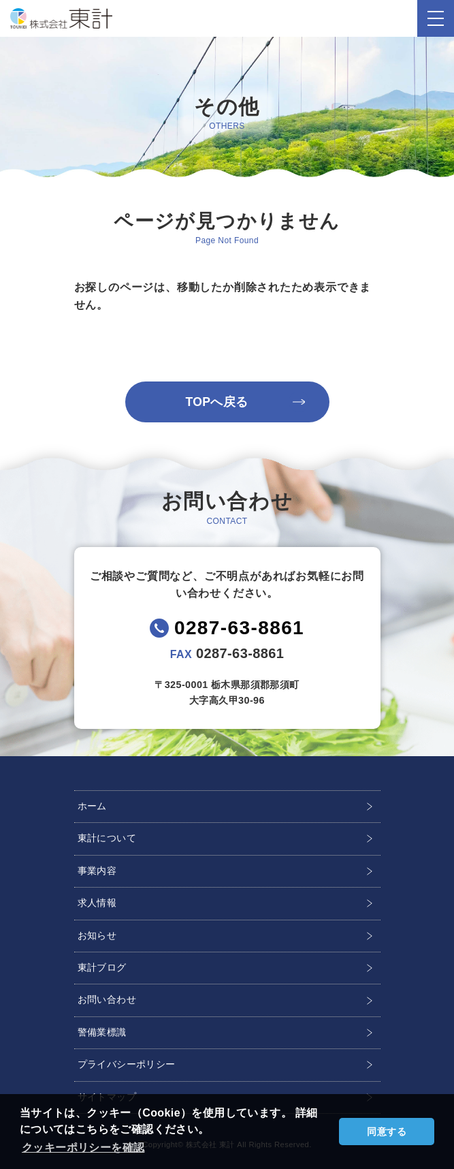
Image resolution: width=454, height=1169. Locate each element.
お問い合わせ (107, 999)
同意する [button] (386, 1131)
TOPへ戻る (216, 402)
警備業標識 (102, 1032)
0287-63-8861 (239, 628)
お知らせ (97, 935)
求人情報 (97, 902)
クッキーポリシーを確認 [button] (83, 1147)
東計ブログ (102, 967)
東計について (107, 837)
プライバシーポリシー (127, 1064)
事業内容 (97, 870)
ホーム (92, 805)
